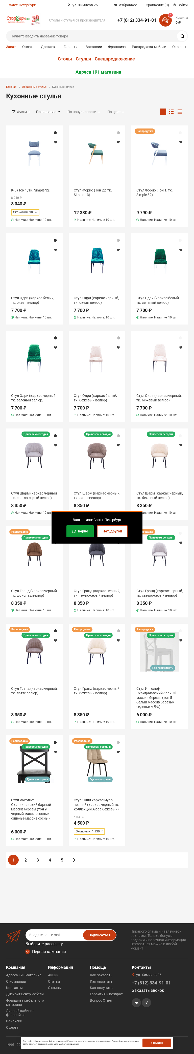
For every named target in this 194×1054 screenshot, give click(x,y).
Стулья (83, 59)
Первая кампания (49, 951)
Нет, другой (112, 531)
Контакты (14, 988)
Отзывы (179, 47)
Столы (65, 59)
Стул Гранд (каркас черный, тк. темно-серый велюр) (97, 593)
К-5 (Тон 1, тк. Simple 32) (31, 190)
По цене (113, 112)
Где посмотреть (162, 668)
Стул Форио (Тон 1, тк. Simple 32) (154, 192)
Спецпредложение (115, 59)
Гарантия (72, 47)
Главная (11, 87)
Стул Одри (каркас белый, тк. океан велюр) (32, 300)
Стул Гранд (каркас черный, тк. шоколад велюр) (34, 593)
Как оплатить (101, 981)
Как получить (101, 988)
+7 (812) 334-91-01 (136, 20)
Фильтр (23, 112)
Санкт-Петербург (22, 5)
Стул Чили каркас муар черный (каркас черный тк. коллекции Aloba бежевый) (96, 804)
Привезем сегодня (35, 434)
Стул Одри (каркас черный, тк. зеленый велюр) (33, 398)
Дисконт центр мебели (25, 994)
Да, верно (80, 531)
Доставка (49, 47)
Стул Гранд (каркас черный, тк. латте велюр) (34, 690)
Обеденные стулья (34, 87)
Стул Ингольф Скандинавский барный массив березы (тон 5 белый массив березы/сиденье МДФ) (156, 697)
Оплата (28, 47)
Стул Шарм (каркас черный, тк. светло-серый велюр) (34, 495)
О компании (16, 981)
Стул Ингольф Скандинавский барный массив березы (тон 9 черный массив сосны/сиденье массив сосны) (31, 809)
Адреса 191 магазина (98, 72)
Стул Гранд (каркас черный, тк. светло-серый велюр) (159, 593)
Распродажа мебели (149, 47)
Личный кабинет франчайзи (20, 1013)
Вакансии (94, 47)
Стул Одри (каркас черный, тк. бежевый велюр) (159, 398)
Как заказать (101, 975)
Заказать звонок (148, 990)
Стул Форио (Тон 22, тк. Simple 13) (93, 192)
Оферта (12, 1027)
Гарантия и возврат (106, 994)
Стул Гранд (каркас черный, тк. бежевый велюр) (97, 690)
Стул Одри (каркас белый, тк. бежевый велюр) (95, 398)
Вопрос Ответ (101, 1000)
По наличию (46, 112)
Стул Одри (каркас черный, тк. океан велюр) (96, 300)
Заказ (11, 47)
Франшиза (117, 47)
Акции (53, 975)
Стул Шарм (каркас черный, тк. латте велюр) (97, 495)
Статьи (54, 981)
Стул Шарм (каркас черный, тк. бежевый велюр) (159, 495)
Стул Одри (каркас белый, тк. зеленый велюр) (158, 300)
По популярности (81, 112)
